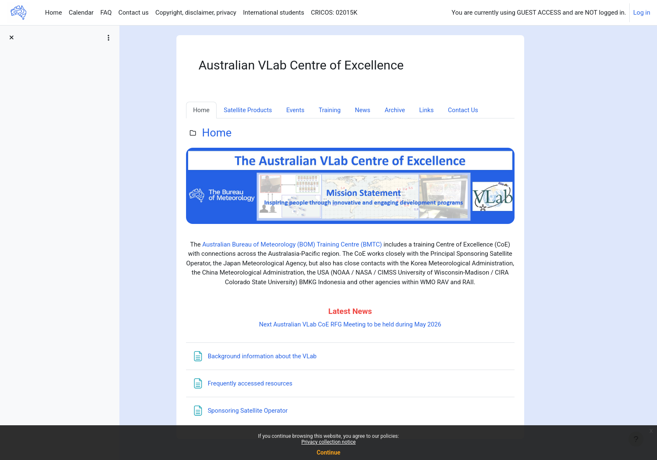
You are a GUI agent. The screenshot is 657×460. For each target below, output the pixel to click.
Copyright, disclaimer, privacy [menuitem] (195, 12)
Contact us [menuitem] (133, 12)
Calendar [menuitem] (81, 12)
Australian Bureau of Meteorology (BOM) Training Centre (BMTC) (324, 245)
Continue (329, 452)
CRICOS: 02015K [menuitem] (334, 12)
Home (248, 133)
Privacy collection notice (328, 442)
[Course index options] (108, 37)
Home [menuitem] (53, 12)
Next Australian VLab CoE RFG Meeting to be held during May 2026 (381, 325)
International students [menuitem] (273, 12)
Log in (641, 12)
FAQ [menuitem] (105, 12)
